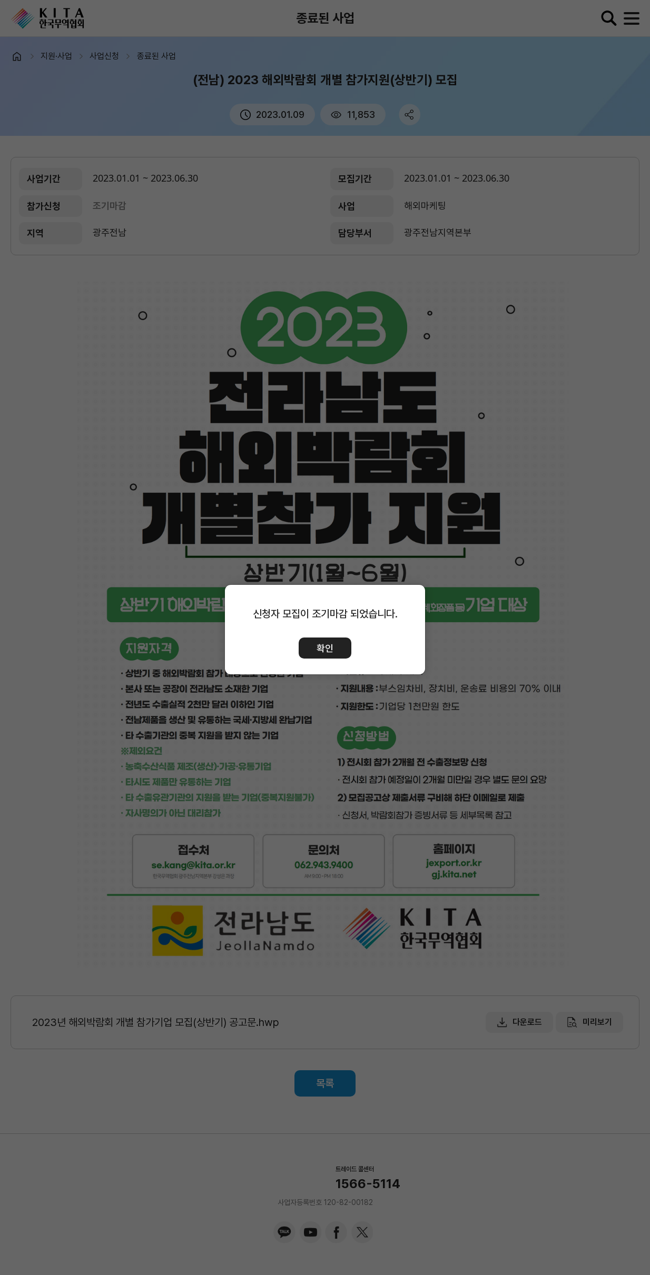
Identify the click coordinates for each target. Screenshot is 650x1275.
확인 (325, 648)
